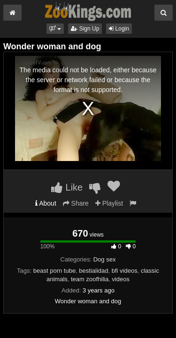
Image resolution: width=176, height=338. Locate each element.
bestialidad (93, 270)
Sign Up (85, 28)
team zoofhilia (89, 279)
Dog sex (104, 259)
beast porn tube (54, 270)
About (45, 203)
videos (121, 279)
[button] (55, 28)
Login (119, 28)
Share (76, 203)
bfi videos (125, 270)
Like (67, 187)
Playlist (109, 203)
